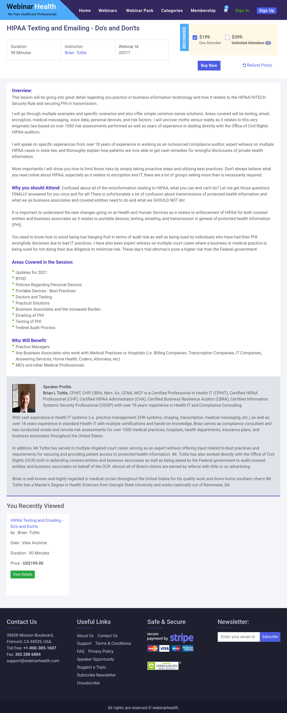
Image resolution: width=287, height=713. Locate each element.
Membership (203, 10)
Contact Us (107, 635)
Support (84, 643)
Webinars (108, 10)
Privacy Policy (101, 650)
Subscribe (270, 637)
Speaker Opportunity (95, 658)
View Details (22, 574)
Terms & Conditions (113, 643)
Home (85, 10)
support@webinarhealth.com (33, 660)
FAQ (80, 650)
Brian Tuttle (75, 52)
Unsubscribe (88, 680)
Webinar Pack (139, 10)
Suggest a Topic (91, 665)
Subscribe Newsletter (96, 672)
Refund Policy (257, 65)
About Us (85, 635)
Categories (172, 10)
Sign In (242, 10)
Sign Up (266, 10)
